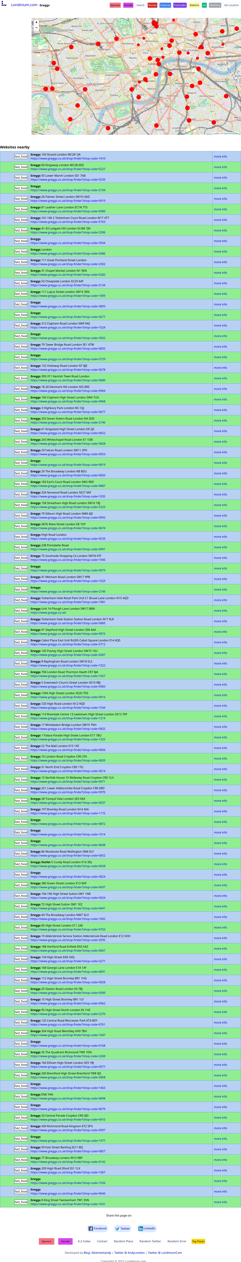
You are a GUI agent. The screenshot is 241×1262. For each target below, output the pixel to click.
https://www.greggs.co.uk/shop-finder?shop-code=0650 (67, 475)
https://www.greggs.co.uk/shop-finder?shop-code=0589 (67, 993)
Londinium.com (19, 4)
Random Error (177, 1241)
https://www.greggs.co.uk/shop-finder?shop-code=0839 (67, 760)
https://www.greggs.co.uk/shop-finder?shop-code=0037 (67, 803)
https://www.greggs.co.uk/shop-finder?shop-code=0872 (67, 824)
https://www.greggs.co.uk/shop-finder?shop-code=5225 (67, 507)
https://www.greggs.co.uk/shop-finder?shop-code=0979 (67, 570)
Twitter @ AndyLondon (129, 1253)
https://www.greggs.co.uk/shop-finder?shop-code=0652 (67, 433)
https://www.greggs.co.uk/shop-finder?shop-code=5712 (67, 644)
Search (140, 5)
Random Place (123, 1241)
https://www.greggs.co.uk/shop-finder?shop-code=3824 (67, 877)
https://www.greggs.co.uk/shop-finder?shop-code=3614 (67, 771)
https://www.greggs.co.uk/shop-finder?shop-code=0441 (67, 908)
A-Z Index (84, 1241)
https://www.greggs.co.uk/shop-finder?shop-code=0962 (67, 1003)
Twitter (122, 1229)
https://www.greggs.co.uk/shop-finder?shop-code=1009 (67, 296)
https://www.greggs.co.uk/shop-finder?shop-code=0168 (67, 1046)
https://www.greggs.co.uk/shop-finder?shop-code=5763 (67, 222)
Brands (152, 5)
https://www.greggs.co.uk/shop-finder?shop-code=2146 (67, 591)
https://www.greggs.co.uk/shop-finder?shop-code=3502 (67, 338)
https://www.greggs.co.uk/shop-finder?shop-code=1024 (67, 327)
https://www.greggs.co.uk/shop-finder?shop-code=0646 (67, 1193)
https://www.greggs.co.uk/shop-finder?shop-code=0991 (67, 549)
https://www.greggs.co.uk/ (48, 613)
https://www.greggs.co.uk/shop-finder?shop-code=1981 (67, 602)
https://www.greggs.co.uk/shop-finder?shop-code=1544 (67, 708)
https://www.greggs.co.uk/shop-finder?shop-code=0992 (67, 517)
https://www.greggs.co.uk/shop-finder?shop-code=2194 (67, 190)
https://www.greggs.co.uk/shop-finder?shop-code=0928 (67, 982)
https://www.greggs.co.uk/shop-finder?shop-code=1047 (67, 1035)
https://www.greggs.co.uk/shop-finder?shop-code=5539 (67, 180)
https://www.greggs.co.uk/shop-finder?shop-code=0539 (67, 539)
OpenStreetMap (231, 133)
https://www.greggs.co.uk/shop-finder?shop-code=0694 (67, 750)
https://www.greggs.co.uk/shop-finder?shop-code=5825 (67, 729)
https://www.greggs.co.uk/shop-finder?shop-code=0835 (67, 348)
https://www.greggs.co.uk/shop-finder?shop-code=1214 (67, 718)
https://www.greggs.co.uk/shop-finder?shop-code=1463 (67, 1088)
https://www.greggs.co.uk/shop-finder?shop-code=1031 (67, 1204)
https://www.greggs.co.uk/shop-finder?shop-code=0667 (67, 950)
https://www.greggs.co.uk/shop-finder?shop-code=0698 (67, 1098)
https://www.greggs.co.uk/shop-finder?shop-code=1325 (67, 739)
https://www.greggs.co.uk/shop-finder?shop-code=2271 (67, 961)
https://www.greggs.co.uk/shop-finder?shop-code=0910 (67, 1119)
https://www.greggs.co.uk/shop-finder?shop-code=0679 (67, 1109)
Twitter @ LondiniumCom (165, 1253)
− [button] (36, 28)
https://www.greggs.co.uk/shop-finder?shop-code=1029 (67, 581)
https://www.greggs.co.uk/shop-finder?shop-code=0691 (67, 972)
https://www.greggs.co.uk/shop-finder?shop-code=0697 (67, 887)
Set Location (231, 5)
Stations (194, 5)
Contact (102, 1241)
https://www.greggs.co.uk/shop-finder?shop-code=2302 (67, 264)
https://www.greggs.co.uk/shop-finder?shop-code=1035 (67, 496)
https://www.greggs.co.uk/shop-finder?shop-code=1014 (67, 834)
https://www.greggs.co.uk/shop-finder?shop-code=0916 (67, 697)
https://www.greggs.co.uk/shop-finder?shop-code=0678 (67, 370)
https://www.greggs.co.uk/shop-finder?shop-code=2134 (67, 285)
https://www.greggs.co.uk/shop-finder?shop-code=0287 (67, 655)
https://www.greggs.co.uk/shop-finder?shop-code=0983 (67, 686)
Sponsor (115, 5)
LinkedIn (147, 1228)
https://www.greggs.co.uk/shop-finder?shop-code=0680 (67, 380)
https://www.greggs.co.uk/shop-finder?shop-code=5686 (67, 253)
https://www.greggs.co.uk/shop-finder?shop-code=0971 (67, 782)
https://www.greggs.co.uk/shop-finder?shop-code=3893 (67, 306)
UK (204, 5)
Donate (128, 5)
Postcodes (180, 5)
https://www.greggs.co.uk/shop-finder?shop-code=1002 (67, 919)
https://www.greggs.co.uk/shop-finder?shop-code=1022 (67, 665)
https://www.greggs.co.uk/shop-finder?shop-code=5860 (67, 623)
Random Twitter (150, 1241)
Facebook (98, 1228)
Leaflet (216, 133)
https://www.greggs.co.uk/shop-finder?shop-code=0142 (67, 1162)
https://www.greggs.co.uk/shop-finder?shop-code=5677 (67, 317)
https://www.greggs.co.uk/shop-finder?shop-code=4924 (67, 898)
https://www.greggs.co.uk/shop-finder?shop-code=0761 (67, 1024)
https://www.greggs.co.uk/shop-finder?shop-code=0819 (67, 465)
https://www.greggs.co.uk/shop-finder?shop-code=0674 (67, 528)
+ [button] (36, 22)
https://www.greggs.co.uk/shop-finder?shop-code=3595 (67, 940)
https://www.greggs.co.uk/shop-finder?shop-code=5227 (67, 169)
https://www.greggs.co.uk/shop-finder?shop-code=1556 (67, 1183)
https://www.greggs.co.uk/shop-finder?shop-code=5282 (67, 275)
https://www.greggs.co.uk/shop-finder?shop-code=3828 (67, 444)
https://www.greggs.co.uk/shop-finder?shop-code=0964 (67, 391)
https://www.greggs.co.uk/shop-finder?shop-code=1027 (67, 676)
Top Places (198, 1241)
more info (220, 156)
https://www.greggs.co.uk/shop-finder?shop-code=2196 (67, 422)
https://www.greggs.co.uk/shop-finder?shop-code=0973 (67, 634)
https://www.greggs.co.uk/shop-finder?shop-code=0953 (67, 454)
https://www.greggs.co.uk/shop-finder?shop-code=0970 (67, 792)
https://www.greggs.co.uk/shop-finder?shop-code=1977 (67, 1141)
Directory (215, 5)
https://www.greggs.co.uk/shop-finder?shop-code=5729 (67, 359)
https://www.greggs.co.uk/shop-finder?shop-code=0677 (67, 412)
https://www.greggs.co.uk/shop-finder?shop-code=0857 (67, 1151)
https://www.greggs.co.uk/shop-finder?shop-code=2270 (67, 1014)
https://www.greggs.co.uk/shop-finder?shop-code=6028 (67, 866)
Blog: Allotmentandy (97, 1253)
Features (165, 5)
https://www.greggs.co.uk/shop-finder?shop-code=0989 (67, 211)
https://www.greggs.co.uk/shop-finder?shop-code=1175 (67, 813)
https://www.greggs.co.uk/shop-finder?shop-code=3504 (67, 243)
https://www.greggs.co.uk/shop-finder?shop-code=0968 (67, 401)
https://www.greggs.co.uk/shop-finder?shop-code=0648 (67, 845)
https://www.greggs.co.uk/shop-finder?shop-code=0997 (67, 1130)
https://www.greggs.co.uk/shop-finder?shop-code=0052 (67, 855)
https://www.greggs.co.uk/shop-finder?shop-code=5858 (67, 1077)
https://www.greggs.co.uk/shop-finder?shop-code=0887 (67, 486)
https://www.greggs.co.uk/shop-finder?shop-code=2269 (67, 1056)
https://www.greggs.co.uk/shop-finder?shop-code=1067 (67, 1172)
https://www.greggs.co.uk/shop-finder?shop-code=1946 (67, 560)
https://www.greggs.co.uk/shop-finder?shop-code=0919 (67, 201)
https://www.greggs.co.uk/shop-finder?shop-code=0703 (67, 929)
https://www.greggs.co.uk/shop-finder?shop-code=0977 (67, 1067)
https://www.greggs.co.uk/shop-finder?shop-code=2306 (67, 232)
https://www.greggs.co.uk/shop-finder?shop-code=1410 (67, 158)
